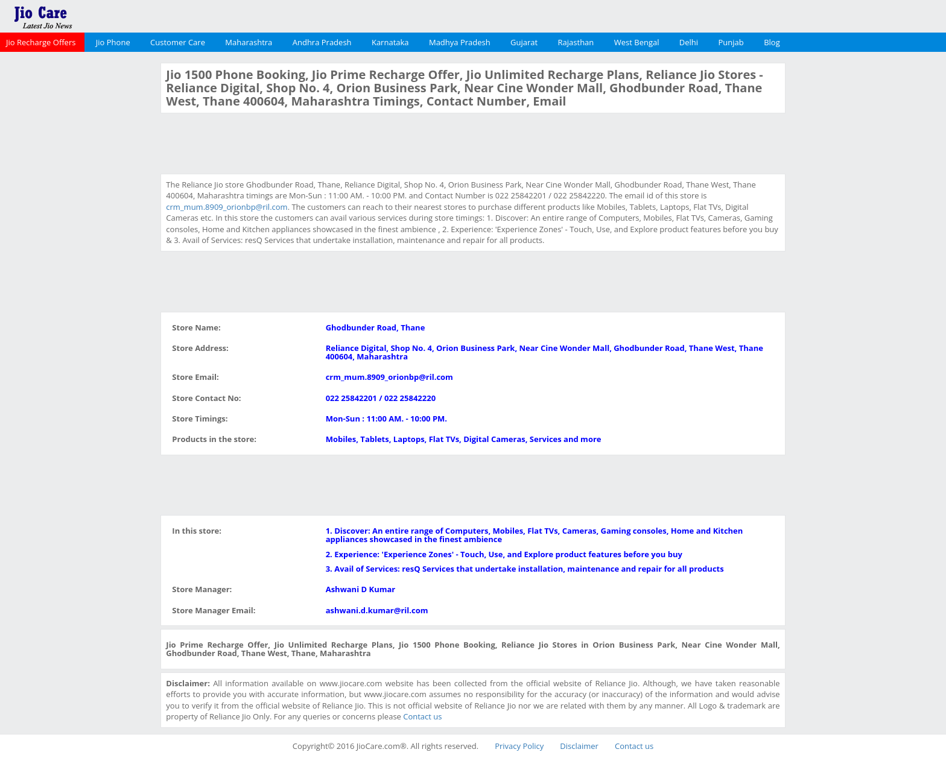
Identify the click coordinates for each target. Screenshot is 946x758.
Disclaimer (579, 746)
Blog (772, 42)
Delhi (688, 42)
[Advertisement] (79, 244)
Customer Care (177, 42)
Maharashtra (248, 42)
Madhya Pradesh (459, 42)
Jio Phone (113, 42)
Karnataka (390, 42)
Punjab (731, 42)
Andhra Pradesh (322, 42)
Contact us (422, 716)
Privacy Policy (519, 746)
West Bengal (636, 42)
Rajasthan (576, 42)
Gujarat (524, 42)
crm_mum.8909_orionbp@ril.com (226, 206)
